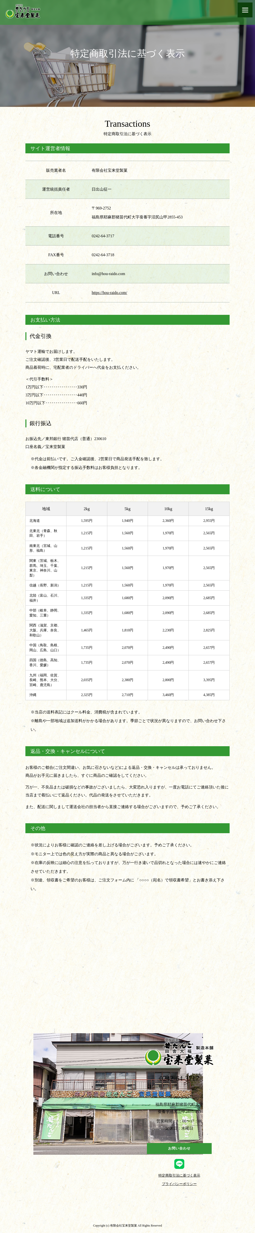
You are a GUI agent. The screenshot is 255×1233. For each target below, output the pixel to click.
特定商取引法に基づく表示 (179, 1175)
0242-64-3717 (179, 1078)
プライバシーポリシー (179, 1184)
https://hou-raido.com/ (109, 292)
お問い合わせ (179, 1148)
